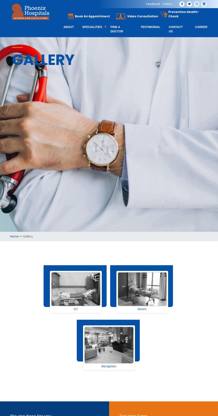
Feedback (153, 4)
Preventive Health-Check (183, 14)
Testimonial (150, 27)
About (68, 27)
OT (76, 309)
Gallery (167, 4)
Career (201, 27)
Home (14, 236)
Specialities (92, 27)
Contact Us (176, 29)
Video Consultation (142, 16)
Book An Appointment (92, 16)
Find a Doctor (117, 29)
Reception (109, 366)
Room (142, 309)
